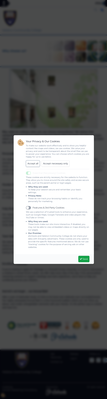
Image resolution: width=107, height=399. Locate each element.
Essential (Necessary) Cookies (49, 173)
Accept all (32, 163)
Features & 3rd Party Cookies (48, 207)
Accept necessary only (55, 163)
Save (84, 259)
